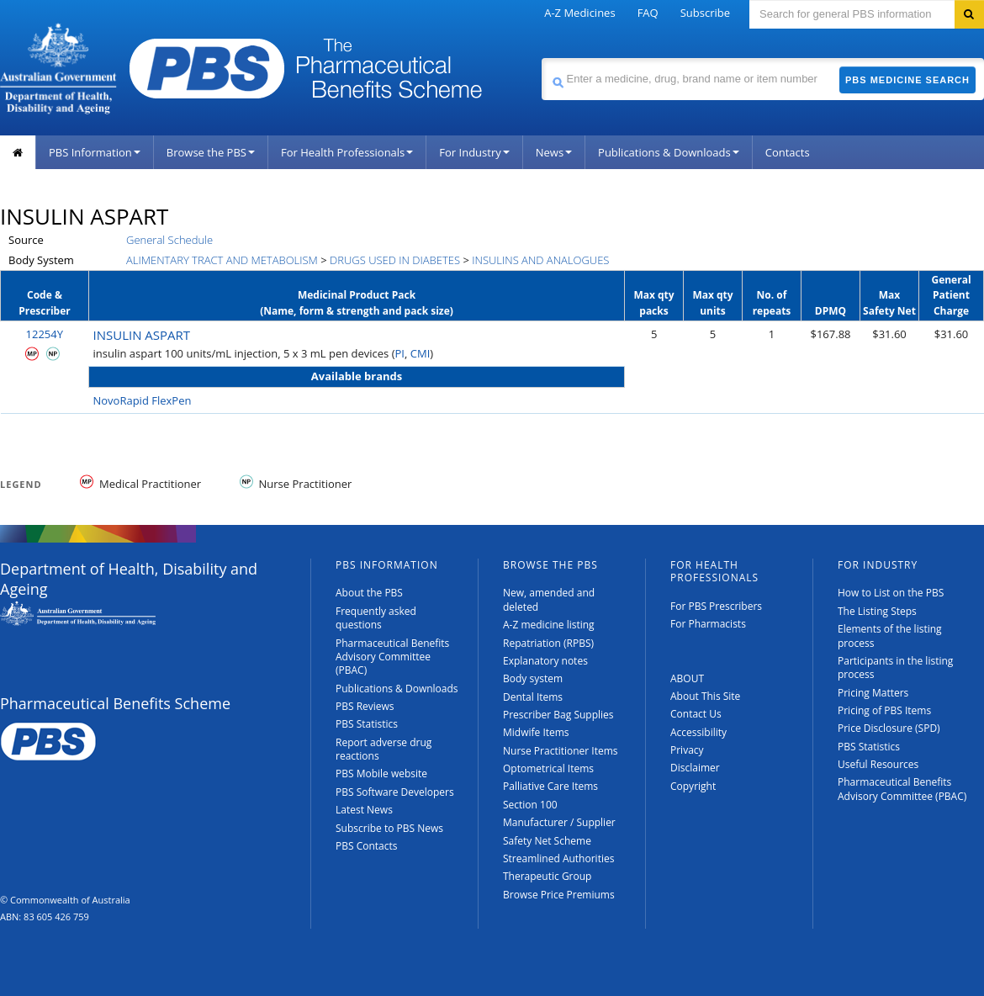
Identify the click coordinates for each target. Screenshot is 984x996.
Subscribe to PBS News (389, 828)
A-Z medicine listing (549, 624)
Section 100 (530, 804)
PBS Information (94, 152)
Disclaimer (695, 767)
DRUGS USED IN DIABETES (395, 260)
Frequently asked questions (376, 618)
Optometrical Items (548, 768)
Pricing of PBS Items (884, 710)
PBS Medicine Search (907, 80)
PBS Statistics (367, 724)
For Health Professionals (347, 152)
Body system (533, 678)
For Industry (474, 152)
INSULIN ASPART (142, 334)
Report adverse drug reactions (383, 749)
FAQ (648, 12)
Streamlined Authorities (558, 858)
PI (400, 353)
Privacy (687, 750)
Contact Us (696, 714)
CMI (420, 353)
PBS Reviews (365, 706)
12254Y (44, 334)
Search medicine (541, 57)
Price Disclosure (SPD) (889, 728)
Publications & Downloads (668, 152)
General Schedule (169, 239)
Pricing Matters (873, 693)
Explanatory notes (545, 661)
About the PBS (369, 592)
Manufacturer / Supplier (559, 822)
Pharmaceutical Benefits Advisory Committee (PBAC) (392, 657)
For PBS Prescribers (716, 606)
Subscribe (705, 12)
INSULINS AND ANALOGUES (540, 260)
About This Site (705, 696)
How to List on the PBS (891, 592)
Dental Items (533, 697)
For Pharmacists (708, 624)
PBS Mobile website (381, 773)
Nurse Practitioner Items (560, 751)
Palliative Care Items (550, 786)
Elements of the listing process (890, 635)
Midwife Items (536, 732)
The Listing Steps (877, 611)
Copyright (693, 786)
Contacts (787, 152)
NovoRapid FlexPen (142, 400)
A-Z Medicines (579, 12)
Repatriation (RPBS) (548, 643)
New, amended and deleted (549, 599)
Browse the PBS (211, 152)
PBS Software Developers (395, 792)
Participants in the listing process (895, 667)
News (554, 152)
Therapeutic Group (547, 876)
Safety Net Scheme (547, 841)
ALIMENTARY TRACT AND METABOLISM (222, 260)
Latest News (364, 810)
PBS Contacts (367, 846)
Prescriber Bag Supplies (558, 714)
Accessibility (698, 732)
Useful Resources (878, 764)
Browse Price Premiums (559, 894)
